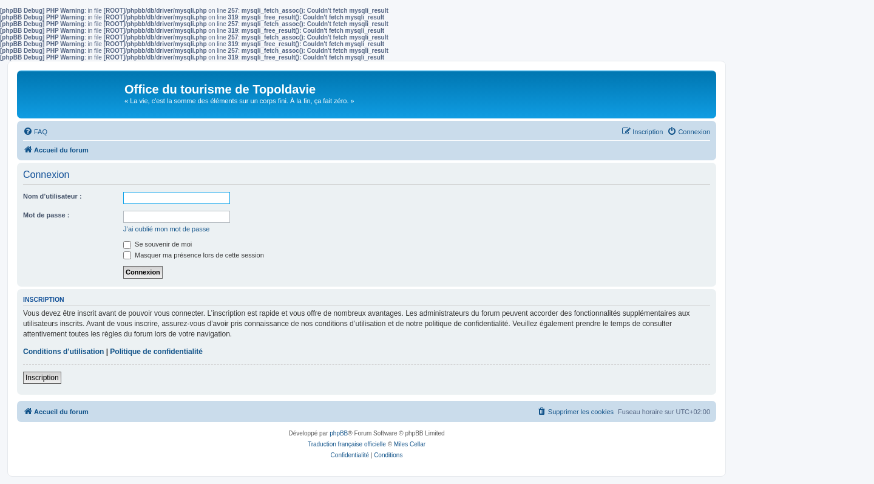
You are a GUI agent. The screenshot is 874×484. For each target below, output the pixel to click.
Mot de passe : (46, 215)
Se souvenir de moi (157, 244)
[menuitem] (35, 131)
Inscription (42, 377)
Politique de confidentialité (156, 351)
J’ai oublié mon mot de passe (166, 229)
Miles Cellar (409, 444)
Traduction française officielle (347, 444)
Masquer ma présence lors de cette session (193, 255)
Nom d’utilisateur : (52, 196)
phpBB (339, 433)
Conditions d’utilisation (63, 351)
